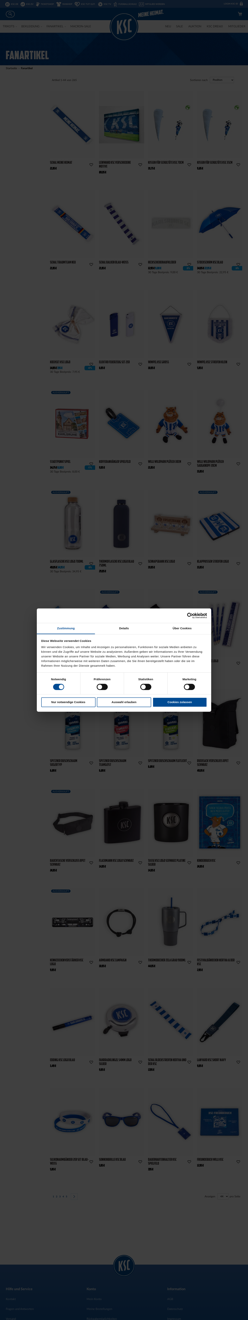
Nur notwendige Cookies (68, 702)
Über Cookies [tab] (182, 628)
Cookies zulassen (180, 702)
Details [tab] (124, 628)
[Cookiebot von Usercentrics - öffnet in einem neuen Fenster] (190, 615)
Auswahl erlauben (124, 702)
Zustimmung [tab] (66, 628)
